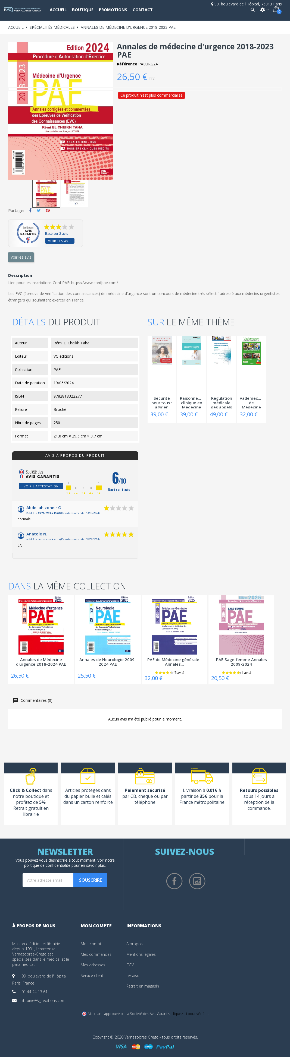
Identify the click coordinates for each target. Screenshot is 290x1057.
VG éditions (63, 356)
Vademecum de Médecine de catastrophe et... (251, 402)
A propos (134, 943)
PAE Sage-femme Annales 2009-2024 (241, 662)
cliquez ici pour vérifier (189, 1013)
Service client (92, 975)
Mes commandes (96, 954)
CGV (130, 964)
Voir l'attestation (41, 486)
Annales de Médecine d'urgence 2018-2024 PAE (41, 662)
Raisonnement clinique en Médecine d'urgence (191, 402)
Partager (30, 210)
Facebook (174, 881)
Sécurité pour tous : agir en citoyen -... (161, 402)
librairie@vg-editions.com (43, 1000)
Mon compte (92, 943)
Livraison (134, 975)
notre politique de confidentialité (69, 863)
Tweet (39, 210)
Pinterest (48, 210)
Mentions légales (141, 954)
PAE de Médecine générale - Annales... (174, 662)
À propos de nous (33, 926)
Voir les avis (59, 241)
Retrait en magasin (142, 986)
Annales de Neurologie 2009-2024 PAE (107, 662)
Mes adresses (93, 964)
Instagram (197, 881)
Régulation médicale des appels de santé (221, 402)
